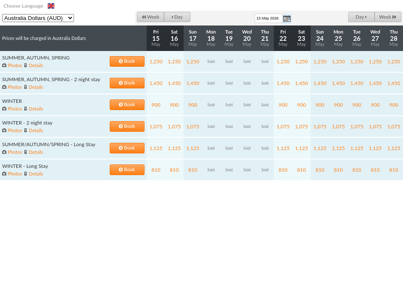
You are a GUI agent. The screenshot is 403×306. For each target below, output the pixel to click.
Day (176, 17)
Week (150, 17)
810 (155, 170)
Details (36, 65)
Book (127, 61)
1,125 (155, 148)
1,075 (155, 126)
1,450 (155, 83)
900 (155, 105)
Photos (15, 65)
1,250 (155, 61)
